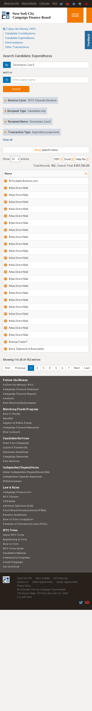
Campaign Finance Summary (21, 574)
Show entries (16, 159)
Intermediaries (14, 42)
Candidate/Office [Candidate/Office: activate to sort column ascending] (56, 173)
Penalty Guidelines (15, 700)
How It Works (11, 599)
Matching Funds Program (20, 594)
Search (16, 89)
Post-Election (11, 646)
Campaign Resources (15, 641)
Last (87, 553)
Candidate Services (16, 623)
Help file (82, 159)
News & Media (29, 3)
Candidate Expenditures (19, 38)
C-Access (44, 3)
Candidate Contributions (20, 33)
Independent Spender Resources (22, 661)
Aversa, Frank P (13, 514)
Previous (20, 553)
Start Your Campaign (16, 628)
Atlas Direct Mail (16, 193)
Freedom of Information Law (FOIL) (25, 709)
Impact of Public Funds (17, 608)
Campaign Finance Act (17, 677)
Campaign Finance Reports (19, 579)
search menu (46, 149)
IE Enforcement (12, 666)
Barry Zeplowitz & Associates (16, 530)
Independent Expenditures (21, 652)
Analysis (8, 583)
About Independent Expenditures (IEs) (26, 657)
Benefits (8, 603)
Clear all (7, 139)
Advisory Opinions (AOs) (18, 690)
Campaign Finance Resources (21, 612)
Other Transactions (17, 47)
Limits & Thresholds (15, 632)
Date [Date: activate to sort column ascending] (77, 173)
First (7, 553)
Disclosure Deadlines (15, 637)
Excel (69, 159)
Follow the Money (15, 565)
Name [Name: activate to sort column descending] (8, 173)
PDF (58, 159)
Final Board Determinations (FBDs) (24, 695)
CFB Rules (9, 686)
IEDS (54, 3)
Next (77, 553)
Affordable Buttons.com (16, 182)
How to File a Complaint (18, 704)
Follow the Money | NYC (21, 29)
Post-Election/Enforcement (19, 588)
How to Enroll (11, 617)
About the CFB (11, 3)
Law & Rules (11, 673)
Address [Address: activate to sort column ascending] (32, 173)
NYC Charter (10, 681)
